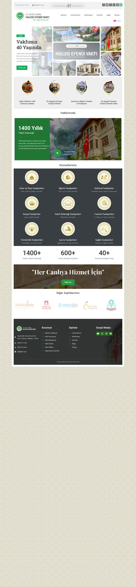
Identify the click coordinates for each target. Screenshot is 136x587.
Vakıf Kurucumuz (50, 336)
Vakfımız (64, 15)
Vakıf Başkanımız (50, 340)
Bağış (109, 15)
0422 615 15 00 (23, 5)
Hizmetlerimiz (76, 15)
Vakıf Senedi (49, 344)
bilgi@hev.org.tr (39, 5)
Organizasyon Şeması (52, 351)
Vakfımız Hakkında (51, 333)
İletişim (117, 15)
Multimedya (89, 15)
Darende (100, 15)
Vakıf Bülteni (49, 347)
